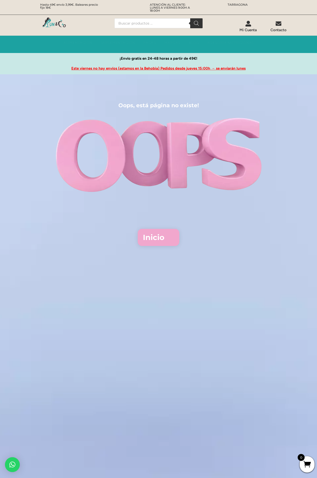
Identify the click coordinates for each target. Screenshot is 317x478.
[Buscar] (196, 23)
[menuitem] (248, 26)
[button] (12, 464)
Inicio (153, 237)
